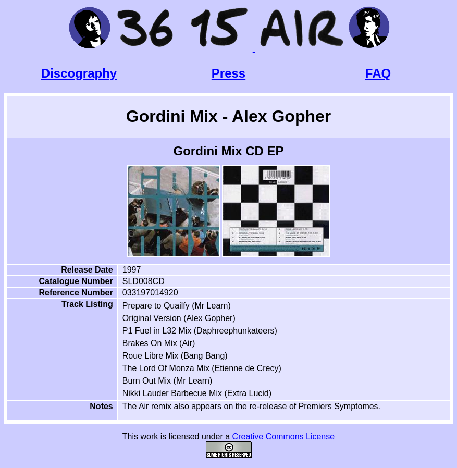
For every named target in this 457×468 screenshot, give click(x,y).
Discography (79, 73)
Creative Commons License (283, 436)
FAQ (378, 73)
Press (228, 73)
